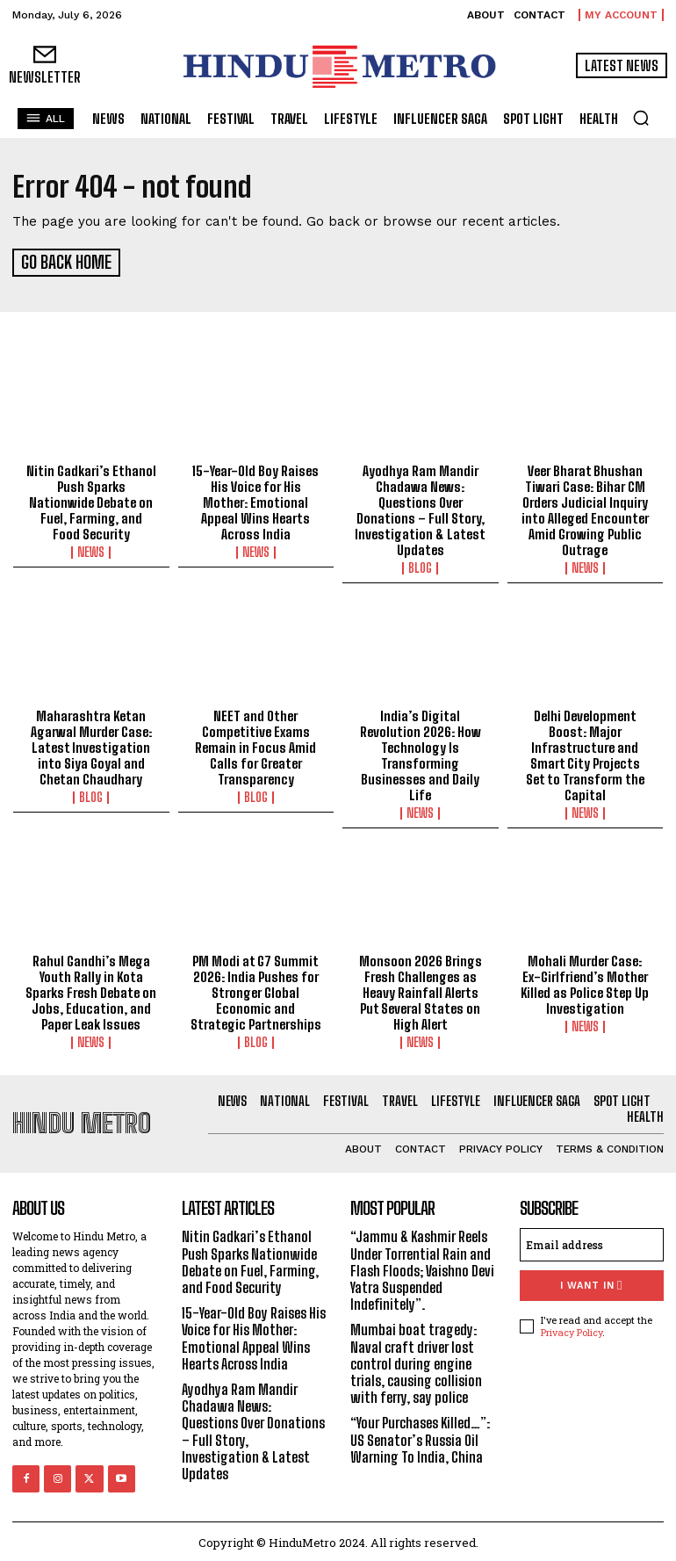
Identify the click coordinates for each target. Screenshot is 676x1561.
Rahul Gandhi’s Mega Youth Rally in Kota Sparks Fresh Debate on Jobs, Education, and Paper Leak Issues (90, 990)
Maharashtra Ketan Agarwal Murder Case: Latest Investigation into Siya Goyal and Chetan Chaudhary (91, 744)
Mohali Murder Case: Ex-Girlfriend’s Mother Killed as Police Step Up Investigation (585, 982)
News (90, 550)
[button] (640, 117)
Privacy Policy (571, 1328)
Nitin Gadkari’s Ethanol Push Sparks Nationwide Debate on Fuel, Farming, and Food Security (91, 499)
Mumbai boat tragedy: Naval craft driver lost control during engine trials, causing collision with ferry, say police (416, 1361)
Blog (420, 566)
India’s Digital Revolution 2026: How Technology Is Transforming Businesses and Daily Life (420, 752)
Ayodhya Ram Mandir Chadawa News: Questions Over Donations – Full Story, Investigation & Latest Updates (420, 507)
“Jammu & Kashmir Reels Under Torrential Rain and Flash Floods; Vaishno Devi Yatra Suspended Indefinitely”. (422, 1267)
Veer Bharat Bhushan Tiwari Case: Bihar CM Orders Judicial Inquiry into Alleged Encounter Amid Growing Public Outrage (585, 507)
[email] (592, 1242)
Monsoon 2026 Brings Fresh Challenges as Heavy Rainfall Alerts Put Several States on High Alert (420, 990)
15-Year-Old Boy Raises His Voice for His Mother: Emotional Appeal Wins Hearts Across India (255, 499)
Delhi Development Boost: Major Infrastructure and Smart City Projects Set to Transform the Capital (585, 752)
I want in (591, 1283)
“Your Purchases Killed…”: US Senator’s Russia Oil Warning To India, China (420, 1437)
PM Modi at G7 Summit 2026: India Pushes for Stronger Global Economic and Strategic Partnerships (256, 990)
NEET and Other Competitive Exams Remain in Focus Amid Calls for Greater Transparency (255, 744)
